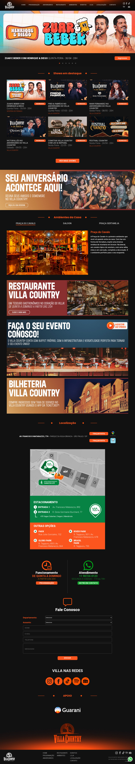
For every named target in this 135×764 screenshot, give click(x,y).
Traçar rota (99, 434)
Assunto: (27, 622)
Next (128, 39)
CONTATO (112, 5)
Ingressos (122, 58)
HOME (23, 5)
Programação (46, 583)
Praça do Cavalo (25, 223)
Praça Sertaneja (109, 223)
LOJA (91, 5)
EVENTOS (83, 5)
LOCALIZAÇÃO (101, 5)
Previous (6, 39)
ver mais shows (67, 161)
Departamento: (30, 617)
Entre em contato (88, 583)
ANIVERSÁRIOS (48, 5)
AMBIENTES (73, 5)
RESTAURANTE (61, 5)
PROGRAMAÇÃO (34, 5)
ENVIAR (67, 658)
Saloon (67, 223)
